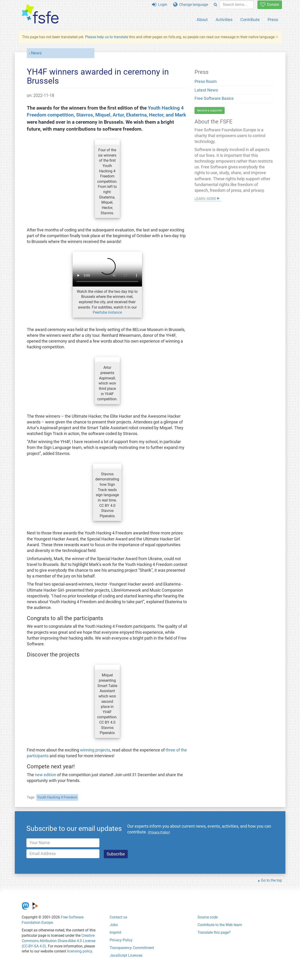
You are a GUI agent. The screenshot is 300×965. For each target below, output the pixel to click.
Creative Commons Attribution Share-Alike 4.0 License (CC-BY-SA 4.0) (58, 940)
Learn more (205, 198)
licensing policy (79, 951)
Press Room (206, 81)
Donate (269, 4)
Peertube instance (107, 312)
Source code (208, 917)
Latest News (206, 90)
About (202, 19)
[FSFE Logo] (40, 14)
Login (159, 4)
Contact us (118, 917)
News (36, 53)
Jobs (114, 925)
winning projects (95, 750)
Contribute (250, 19)
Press (273, 19)
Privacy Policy (121, 940)
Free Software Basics (214, 98)
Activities (224, 19)
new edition (45, 775)
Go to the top (271, 880)
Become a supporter (209, 110)
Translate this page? (214, 932)
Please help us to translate (106, 37)
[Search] (215, 5)
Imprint (115, 932)
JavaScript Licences (126, 955)
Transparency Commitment (132, 948)
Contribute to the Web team (220, 925)
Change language (190, 4)
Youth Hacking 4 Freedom (57, 797)
